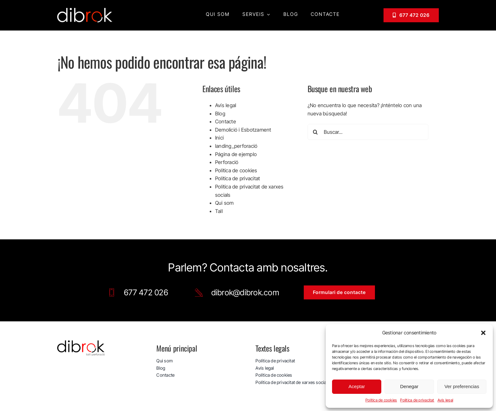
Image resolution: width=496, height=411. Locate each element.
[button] (483, 333)
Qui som (224, 202)
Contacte (225, 121)
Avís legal (445, 400)
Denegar (409, 386)
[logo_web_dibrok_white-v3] (85, 10)
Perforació (226, 162)
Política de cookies (381, 400)
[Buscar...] (368, 132)
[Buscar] (315, 132)
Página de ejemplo (236, 154)
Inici (219, 137)
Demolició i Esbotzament (243, 129)
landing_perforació (236, 145)
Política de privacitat (417, 400)
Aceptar (357, 386)
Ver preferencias (462, 386)
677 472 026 (146, 292)
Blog (220, 113)
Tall (219, 211)
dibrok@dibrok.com (245, 292)
